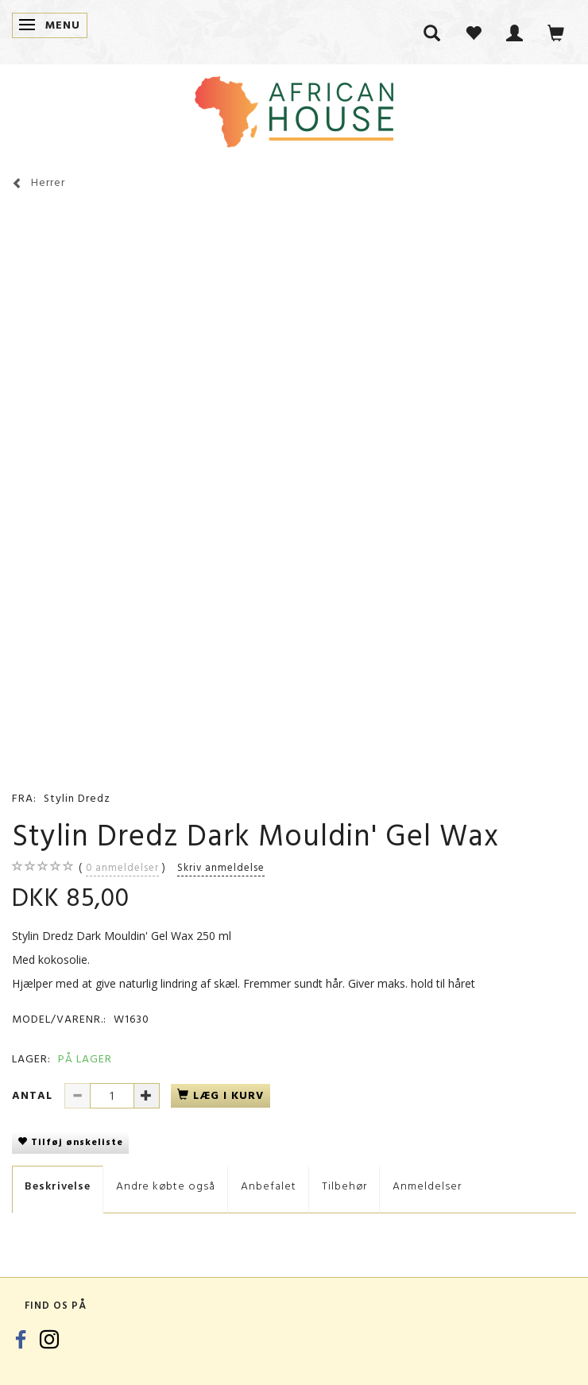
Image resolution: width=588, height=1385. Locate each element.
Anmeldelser (427, 1186)
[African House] (294, 108)
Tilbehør (344, 1186)
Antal (34, 1095)
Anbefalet (268, 1186)
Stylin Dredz (77, 798)
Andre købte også (165, 1186)
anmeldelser (122, 868)
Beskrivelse (58, 1186)
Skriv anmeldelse (221, 868)
